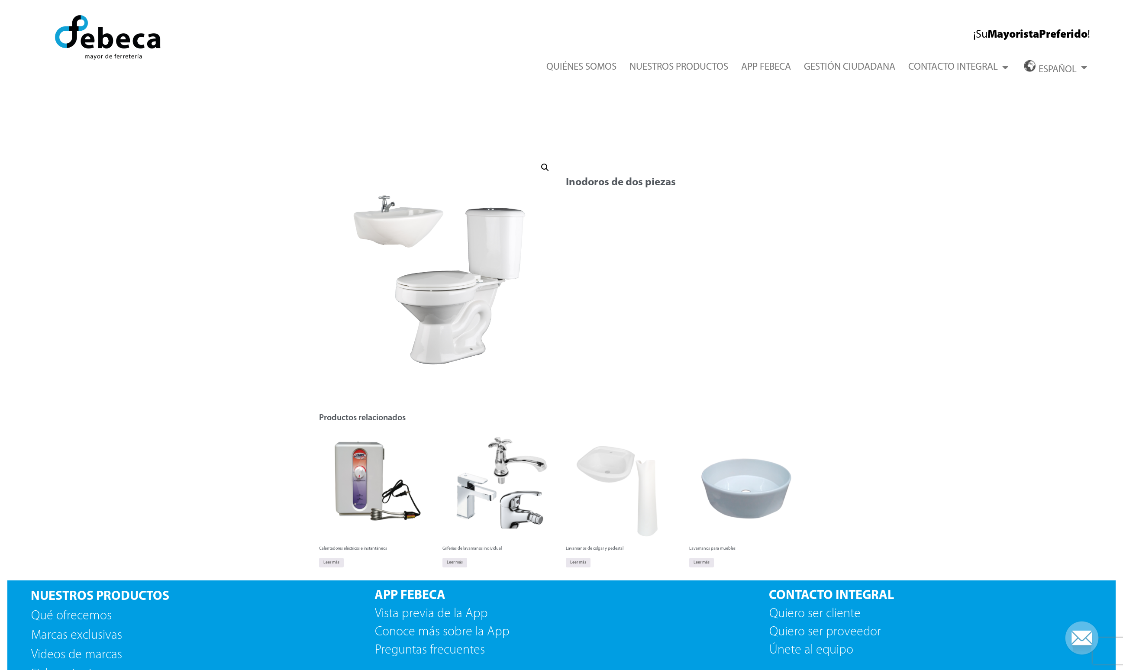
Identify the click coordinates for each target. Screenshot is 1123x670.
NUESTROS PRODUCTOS (678, 67)
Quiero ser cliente (816, 614)
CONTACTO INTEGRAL (958, 67)
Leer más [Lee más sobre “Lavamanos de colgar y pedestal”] (578, 562)
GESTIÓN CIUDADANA (849, 67)
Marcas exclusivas (76, 635)
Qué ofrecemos (71, 616)
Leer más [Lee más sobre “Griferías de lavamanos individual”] (455, 562)
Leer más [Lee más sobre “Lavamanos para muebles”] (702, 562)
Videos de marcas (76, 655)
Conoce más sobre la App (442, 632)
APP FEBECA (766, 67)
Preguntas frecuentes (430, 650)
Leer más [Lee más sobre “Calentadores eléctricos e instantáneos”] (331, 562)
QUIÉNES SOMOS (581, 67)
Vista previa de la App (431, 614)
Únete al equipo (812, 650)
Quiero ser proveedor (826, 632)
